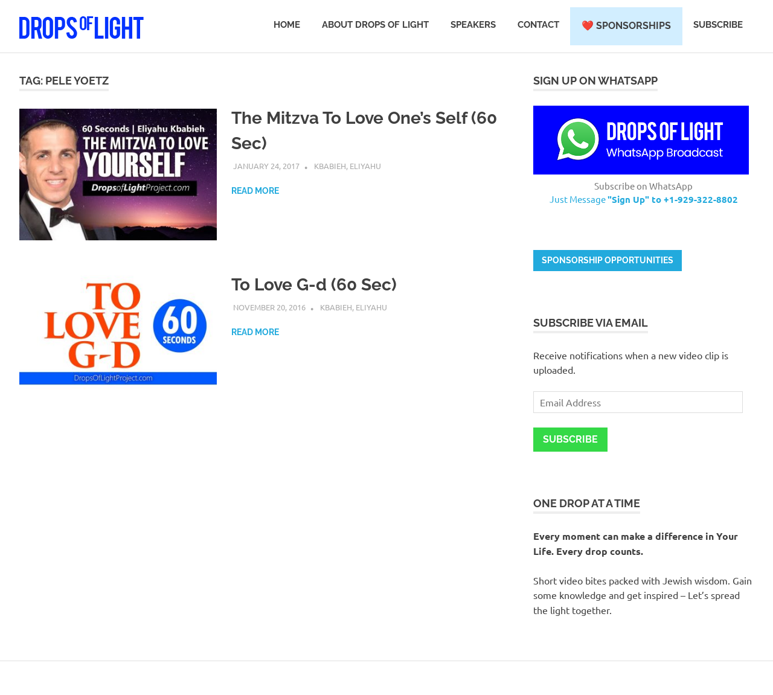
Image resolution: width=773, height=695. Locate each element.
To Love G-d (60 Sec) (314, 285)
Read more (255, 191)
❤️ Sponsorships (626, 25)
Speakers (473, 24)
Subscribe (718, 24)
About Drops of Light (375, 24)
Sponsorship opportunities (607, 260)
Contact (538, 24)
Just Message (644, 199)
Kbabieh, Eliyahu (347, 166)
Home (287, 24)
